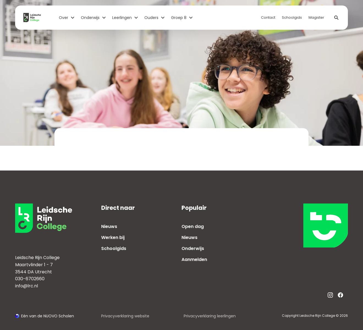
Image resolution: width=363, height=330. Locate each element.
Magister (316, 17)
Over (66, 18)
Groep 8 (182, 18)
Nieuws (109, 226)
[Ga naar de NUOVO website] (44, 316)
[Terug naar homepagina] (34, 17)
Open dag (193, 226)
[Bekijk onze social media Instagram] (330, 295)
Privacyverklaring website (125, 316)
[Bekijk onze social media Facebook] (340, 295)
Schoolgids (292, 17)
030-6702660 (30, 279)
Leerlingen (125, 18)
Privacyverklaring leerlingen (210, 316)
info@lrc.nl (26, 286)
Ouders (154, 18)
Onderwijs (93, 18)
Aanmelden (194, 259)
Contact (268, 17)
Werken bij (113, 237)
